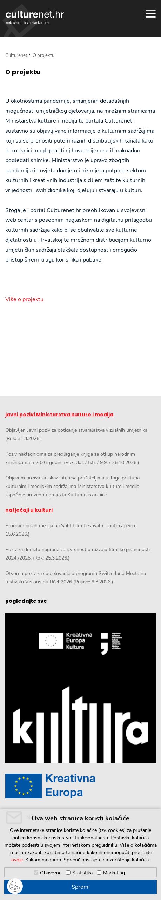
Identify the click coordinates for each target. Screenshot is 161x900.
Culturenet (16, 55)
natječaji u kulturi (29, 510)
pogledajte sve (26, 600)
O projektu (22, 72)
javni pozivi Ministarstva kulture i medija (59, 414)
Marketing (114, 872)
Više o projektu (24, 299)
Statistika (82, 872)
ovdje (17, 859)
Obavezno (51, 872)
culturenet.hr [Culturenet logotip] (34, 17)
